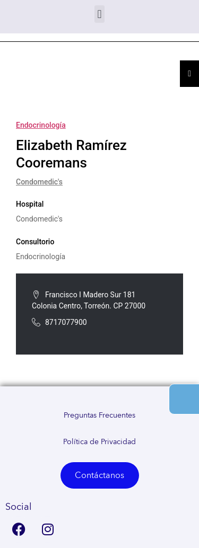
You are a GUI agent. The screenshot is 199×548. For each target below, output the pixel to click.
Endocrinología (41, 125)
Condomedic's (39, 182)
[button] (99, 14)
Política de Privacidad (99, 442)
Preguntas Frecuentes (99, 415)
